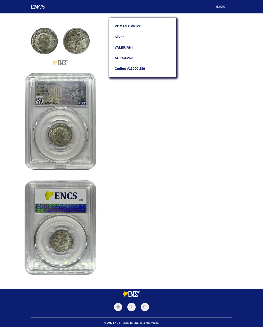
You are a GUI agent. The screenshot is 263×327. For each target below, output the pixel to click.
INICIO (220, 6)
